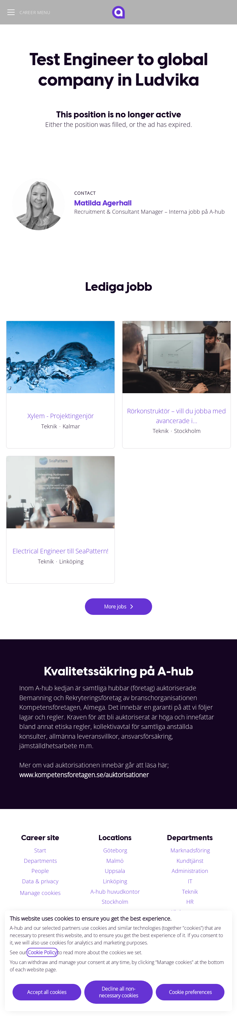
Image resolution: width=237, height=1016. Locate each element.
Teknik (190, 891)
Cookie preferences (190, 992)
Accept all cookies (46, 992)
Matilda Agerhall (103, 202)
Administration (190, 870)
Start (40, 850)
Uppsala (115, 870)
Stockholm (115, 901)
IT (190, 881)
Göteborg (115, 850)
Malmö (115, 860)
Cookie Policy (42, 952)
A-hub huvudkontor (115, 891)
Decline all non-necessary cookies (118, 992)
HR (190, 901)
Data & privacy (40, 881)
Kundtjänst (190, 860)
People (40, 870)
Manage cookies (40, 892)
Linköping (115, 881)
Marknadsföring (190, 850)
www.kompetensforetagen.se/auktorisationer (84, 774)
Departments (40, 860)
